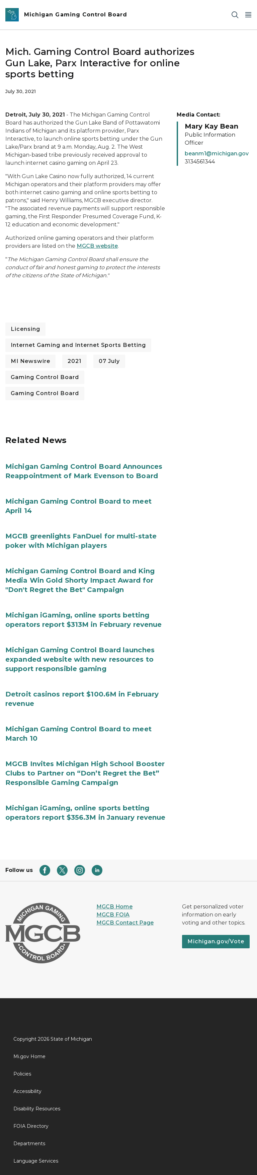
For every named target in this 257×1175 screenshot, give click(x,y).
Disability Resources (36, 1109)
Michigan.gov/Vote (215, 941)
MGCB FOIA (113, 914)
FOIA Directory (31, 1126)
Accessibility (27, 1091)
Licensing (25, 329)
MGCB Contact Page (125, 923)
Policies (22, 1074)
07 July (109, 361)
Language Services (35, 1161)
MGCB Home (114, 906)
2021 (74, 361)
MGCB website (97, 246)
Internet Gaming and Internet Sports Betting (78, 345)
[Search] (235, 15)
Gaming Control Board (45, 377)
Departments (29, 1144)
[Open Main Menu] (248, 15)
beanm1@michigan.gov (217, 153)
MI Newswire (30, 361)
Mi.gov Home (29, 1056)
